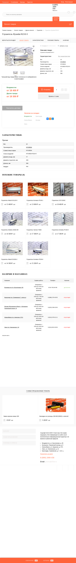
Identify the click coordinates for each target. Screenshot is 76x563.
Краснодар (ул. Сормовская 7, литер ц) (15, 297)
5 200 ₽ (44, 420)
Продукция (5, 2)
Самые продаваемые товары (38, 391)
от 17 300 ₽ (37, 235)
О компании (14, 2)
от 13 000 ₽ (37, 205)
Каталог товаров (38, 24)
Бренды (22, 2)
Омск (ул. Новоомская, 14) (11, 327)
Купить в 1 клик (54, 96)
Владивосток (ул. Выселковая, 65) (13, 287)
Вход (62, 2)
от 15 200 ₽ (37, 264)
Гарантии (30, 2)
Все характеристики (64, 56)
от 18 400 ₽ (63, 205)
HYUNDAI (63, 62)
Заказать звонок (56, 19)
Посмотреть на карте (46, 454)
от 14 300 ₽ (12, 264)
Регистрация (69, 2)
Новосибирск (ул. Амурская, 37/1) (13, 317)
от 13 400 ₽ (12, 205)
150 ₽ (8, 420)
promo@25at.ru (51, 462)
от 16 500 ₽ (12, 235)
